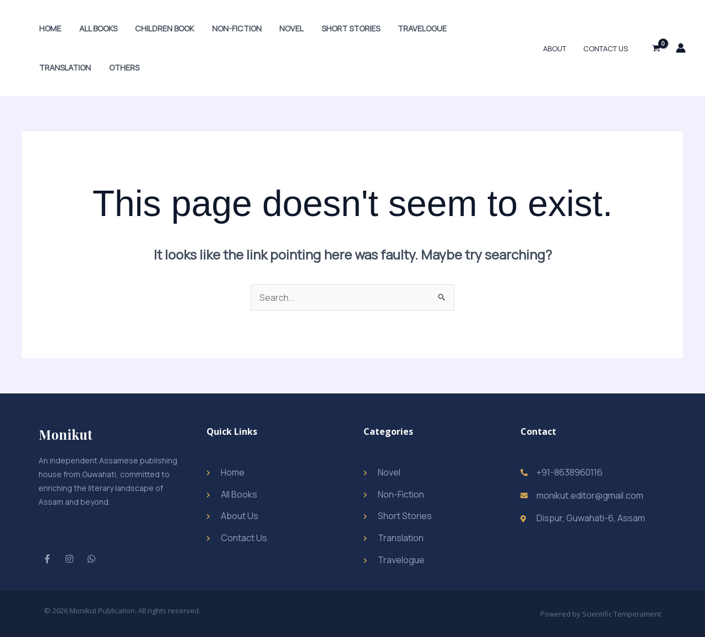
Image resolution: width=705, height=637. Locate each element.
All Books (95, 28)
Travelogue (408, 28)
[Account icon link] (681, 48)
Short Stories (339, 28)
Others (53, 67)
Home (49, 28)
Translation (475, 28)
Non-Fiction (229, 28)
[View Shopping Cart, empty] (656, 48)
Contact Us (606, 48)
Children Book (159, 28)
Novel (282, 28)
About (558, 48)
